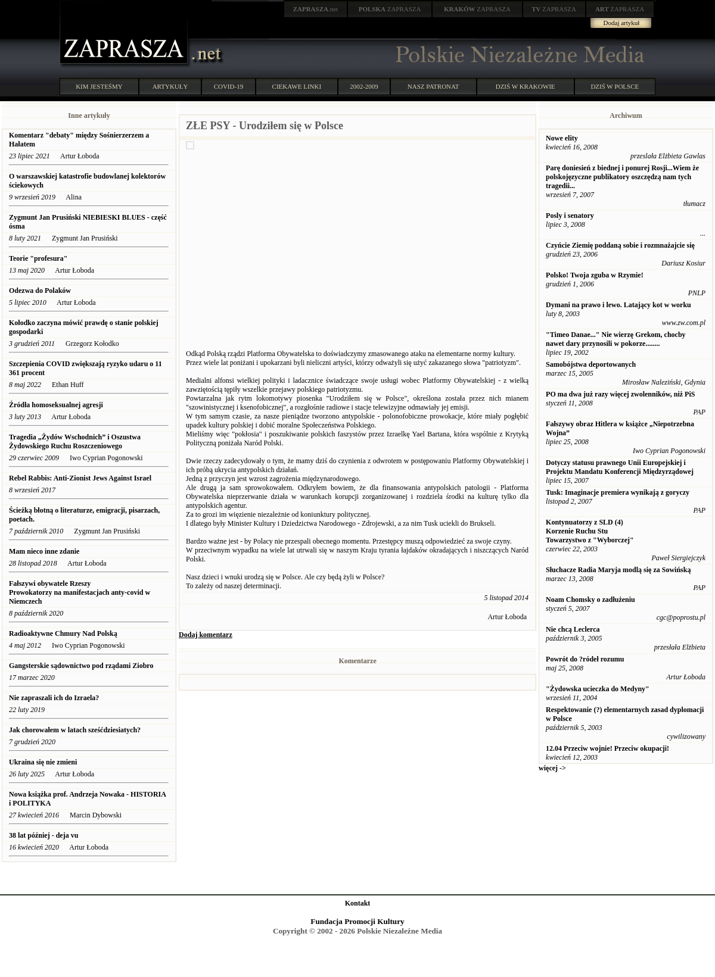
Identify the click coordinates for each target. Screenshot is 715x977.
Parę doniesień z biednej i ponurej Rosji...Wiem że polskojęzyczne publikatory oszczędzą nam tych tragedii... (622, 177)
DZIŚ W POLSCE (614, 86)
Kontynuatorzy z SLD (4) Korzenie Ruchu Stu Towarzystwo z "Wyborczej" (590, 531)
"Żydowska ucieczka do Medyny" (597, 689)
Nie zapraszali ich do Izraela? (54, 698)
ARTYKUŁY (170, 86)
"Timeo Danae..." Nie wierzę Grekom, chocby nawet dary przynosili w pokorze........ (616, 339)
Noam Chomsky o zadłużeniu (590, 599)
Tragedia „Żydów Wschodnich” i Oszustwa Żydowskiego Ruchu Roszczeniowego (75, 441)
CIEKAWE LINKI (297, 86)
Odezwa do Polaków (40, 290)
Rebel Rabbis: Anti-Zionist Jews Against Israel (80, 478)
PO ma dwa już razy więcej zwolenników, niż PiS (620, 394)
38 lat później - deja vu (43, 835)
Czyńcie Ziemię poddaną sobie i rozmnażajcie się (620, 245)
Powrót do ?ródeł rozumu (585, 659)
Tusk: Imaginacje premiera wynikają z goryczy (617, 492)
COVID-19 (229, 86)
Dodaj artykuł (622, 22)
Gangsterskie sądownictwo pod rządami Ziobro (81, 665)
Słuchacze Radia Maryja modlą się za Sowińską (618, 570)
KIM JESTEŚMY (99, 86)
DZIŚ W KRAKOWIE (525, 86)
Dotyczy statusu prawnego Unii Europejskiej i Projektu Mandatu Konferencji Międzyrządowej (620, 467)
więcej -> (552, 768)
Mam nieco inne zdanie (44, 551)
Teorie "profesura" (38, 258)
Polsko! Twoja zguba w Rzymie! (595, 275)
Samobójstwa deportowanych (591, 364)
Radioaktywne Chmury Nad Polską (63, 633)
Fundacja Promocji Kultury (357, 921)
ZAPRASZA (390, 9)
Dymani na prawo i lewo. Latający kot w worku (618, 305)
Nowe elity (562, 138)
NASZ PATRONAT (433, 86)
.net (315, 9)
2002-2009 (364, 86)
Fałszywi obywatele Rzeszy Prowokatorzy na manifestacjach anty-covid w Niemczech (79, 592)
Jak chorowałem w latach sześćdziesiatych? (75, 730)
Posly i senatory (570, 215)
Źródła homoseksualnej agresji (56, 405)
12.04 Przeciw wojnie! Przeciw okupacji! (607, 748)
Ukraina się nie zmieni (43, 762)
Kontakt (358, 903)
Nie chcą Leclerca (572, 629)
